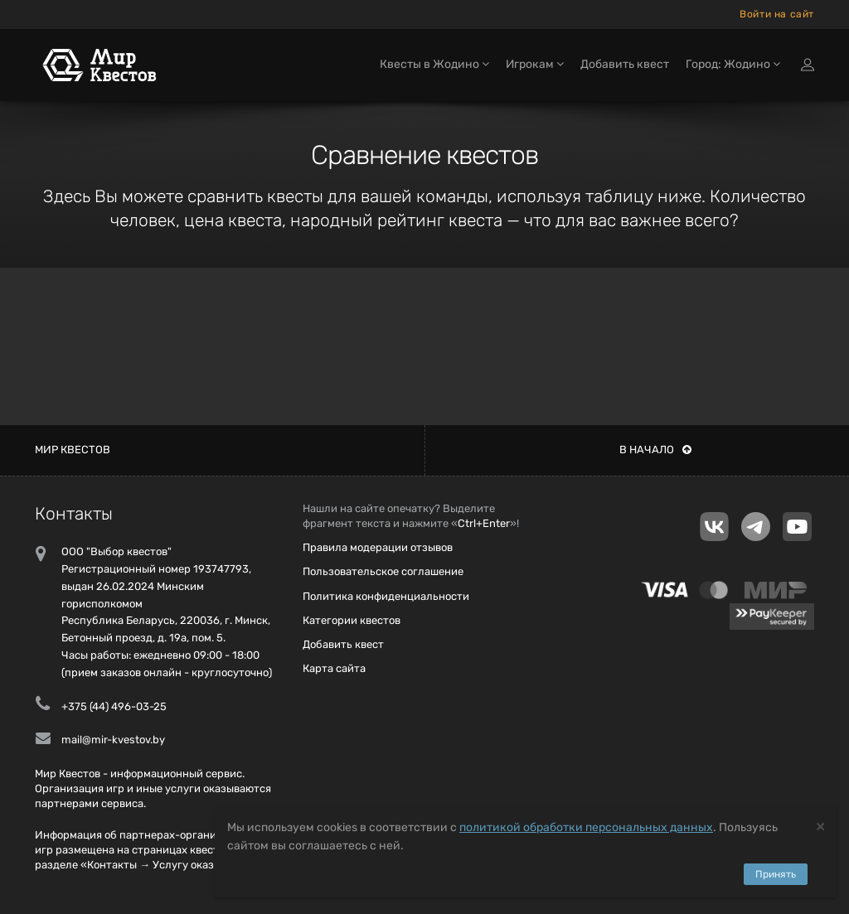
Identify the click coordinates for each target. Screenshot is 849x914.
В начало (655, 449)
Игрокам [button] (535, 64)
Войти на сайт (777, 14)
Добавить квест (624, 64)
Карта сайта (334, 668)
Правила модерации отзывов (378, 547)
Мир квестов (72, 449)
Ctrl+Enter (484, 523)
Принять (775, 874)
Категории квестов (351, 620)
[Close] (820, 825)
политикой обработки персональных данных (586, 827)
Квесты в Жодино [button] (434, 64)
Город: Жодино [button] (733, 64)
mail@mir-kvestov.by (113, 739)
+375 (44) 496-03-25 (114, 706)
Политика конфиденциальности (386, 596)
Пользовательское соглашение (383, 571)
